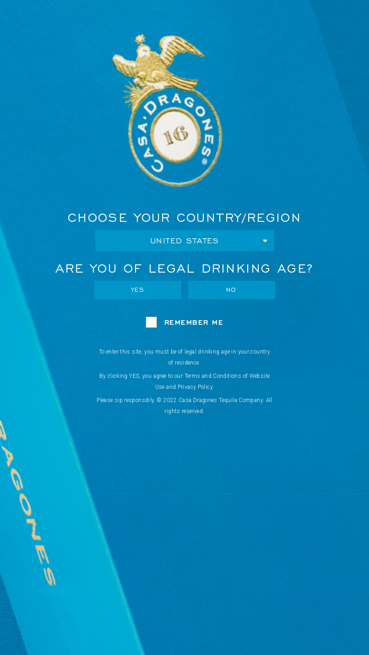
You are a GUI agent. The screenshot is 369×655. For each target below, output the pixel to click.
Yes (138, 290)
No (231, 290)
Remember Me (194, 322)
